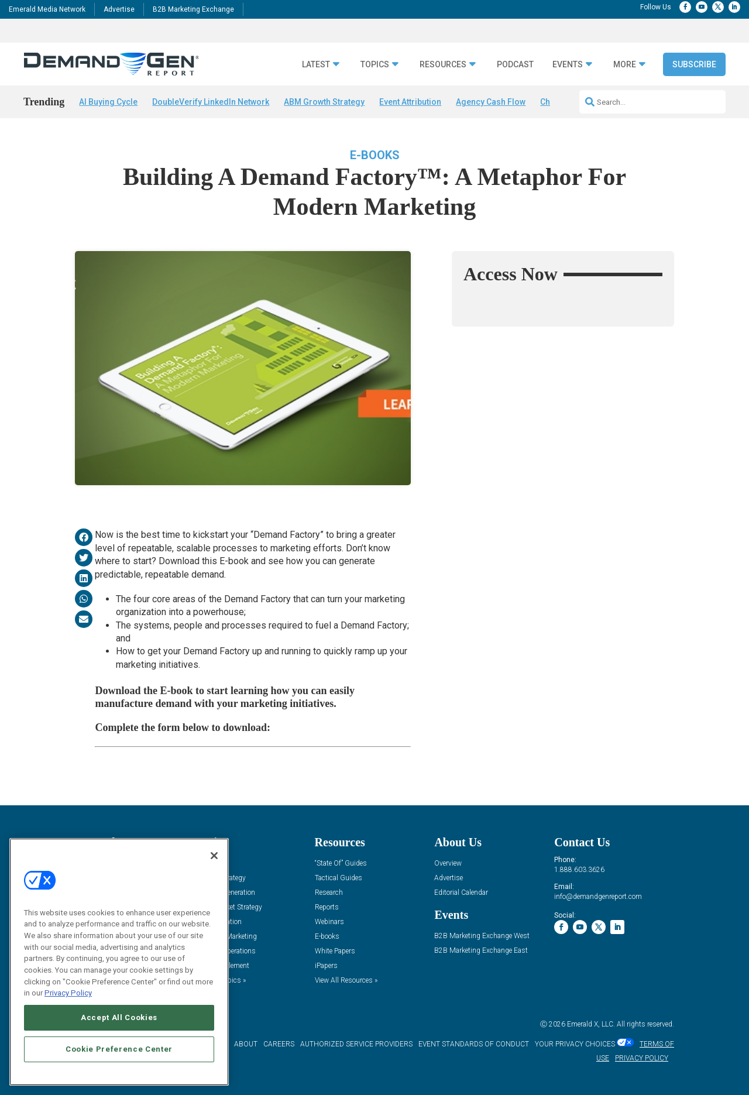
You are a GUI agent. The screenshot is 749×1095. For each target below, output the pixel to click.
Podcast (515, 64)
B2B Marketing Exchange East (481, 951)
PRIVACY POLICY (641, 1058)
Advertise (119, 9)
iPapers (326, 966)
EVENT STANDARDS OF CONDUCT (473, 1044)
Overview (448, 863)
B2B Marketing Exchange (193, 9)
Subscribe (694, 64)
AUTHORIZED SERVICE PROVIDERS (356, 1044)
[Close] (214, 856)
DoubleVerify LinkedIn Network (210, 102)
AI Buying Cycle (108, 102)
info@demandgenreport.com (598, 897)
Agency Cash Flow (490, 102)
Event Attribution (410, 102)
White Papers (335, 951)
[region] (119, 962)
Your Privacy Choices (575, 1044)
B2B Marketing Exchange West (482, 936)
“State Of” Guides (341, 863)
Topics (374, 64)
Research (329, 893)
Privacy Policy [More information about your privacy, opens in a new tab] (68, 992)
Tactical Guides (338, 878)
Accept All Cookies (119, 1017)
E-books (375, 155)
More (624, 64)
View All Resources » (346, 980)
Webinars (329, 922)
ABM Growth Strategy (324, 102)
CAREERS (278, 1044)
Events (567, 64)
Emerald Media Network (47, 9)
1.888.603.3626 (579, 870)
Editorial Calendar (461, 893)
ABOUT (245, 1044)
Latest (316, 64)
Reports (327, 907)
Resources (443, 64)
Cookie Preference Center (119, 1049)
